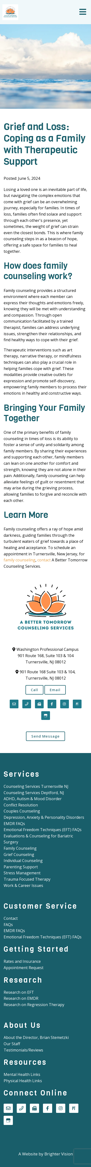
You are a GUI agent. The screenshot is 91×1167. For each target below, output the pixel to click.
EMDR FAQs (14, 823)
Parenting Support (21, 867)
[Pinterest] (77, 704)
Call (34, 689)
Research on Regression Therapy (34, 1004)
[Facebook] (52, 704)
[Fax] (39, 704)
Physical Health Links (23, 1080)
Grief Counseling (19, 854)
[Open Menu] (82, 12)
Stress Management (22, 873)
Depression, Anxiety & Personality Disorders (44, 817)
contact (44, 560)
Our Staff (12, 1043)
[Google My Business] (45, 715)
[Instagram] (64, 704)
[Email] (14, 704)
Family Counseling (20, 848)
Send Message (45, 736)
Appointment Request (23, 967)
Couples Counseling (22, 811)
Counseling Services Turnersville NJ (36, 786)
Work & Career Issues (23, 885)
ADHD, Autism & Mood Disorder (33, 798)
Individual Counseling (23, 860)
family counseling (19, 560)
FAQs (8, 924)
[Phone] (26, 704)
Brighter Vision (58, 1154)
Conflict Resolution (21, 805)
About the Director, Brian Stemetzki (36, 1037)
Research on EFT (19, 992)
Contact (11, 918)
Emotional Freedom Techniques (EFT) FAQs (43, 829)
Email (55, 689)
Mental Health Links (22, 1074)
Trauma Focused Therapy (27, 879)
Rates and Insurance (22, 961)
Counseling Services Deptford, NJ (34, 792)
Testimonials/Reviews (23, 1050)
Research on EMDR (21, 998)
